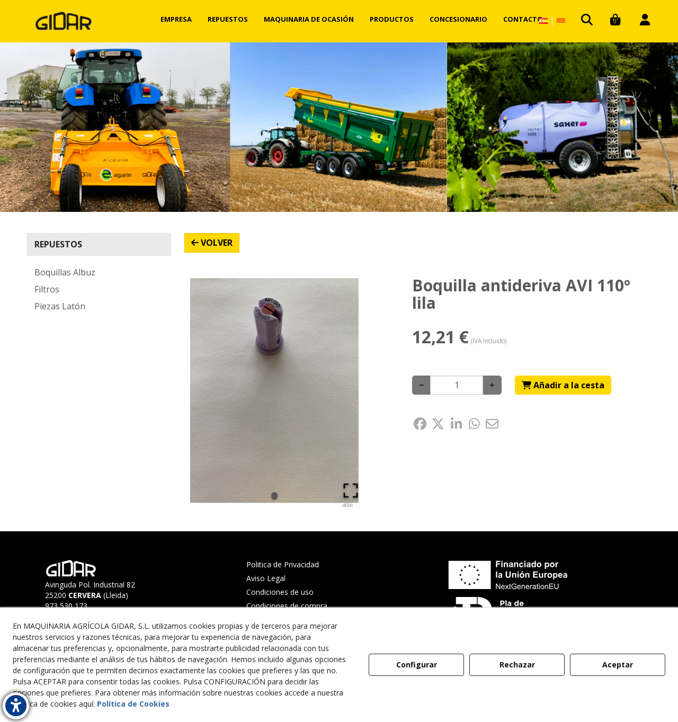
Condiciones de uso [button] (280, 592)
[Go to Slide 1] (274, 495)
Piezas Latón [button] (59, 306)
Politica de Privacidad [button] (282, 564)
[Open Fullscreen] (351, 490)
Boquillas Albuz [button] (64, 272)
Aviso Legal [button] (266, 578)
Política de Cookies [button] (133, 704)
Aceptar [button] (617, 664)
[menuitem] (176, 19)
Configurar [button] (416, 664)
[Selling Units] (456, 385)
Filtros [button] (46, 289)
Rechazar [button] (517, 664)
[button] (63, 21)
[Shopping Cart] (563, 385)
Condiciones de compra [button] (286, 606)
